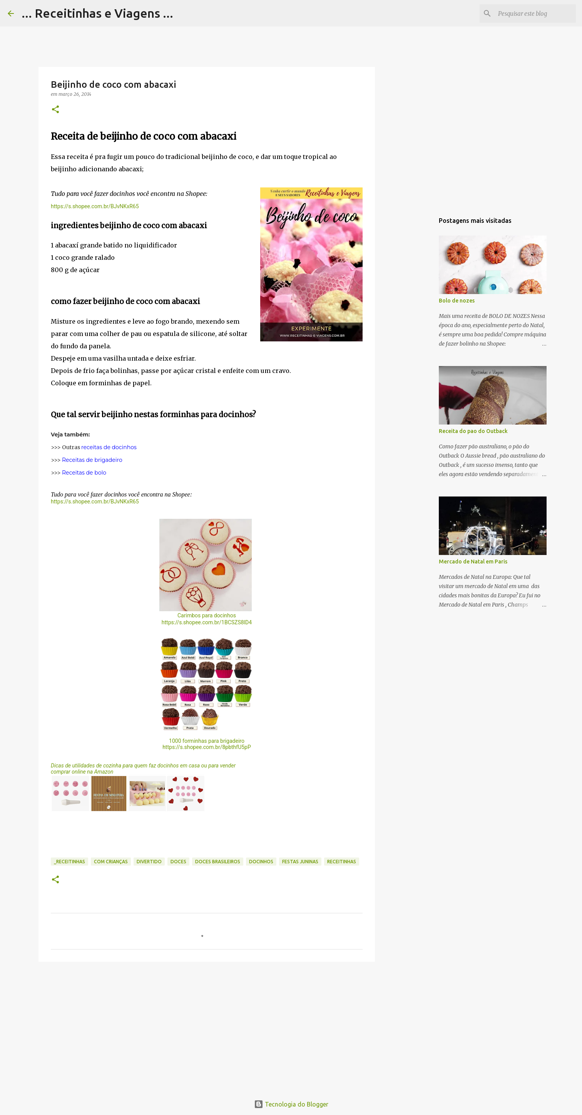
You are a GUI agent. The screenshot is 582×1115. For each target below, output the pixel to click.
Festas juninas (300, 861)
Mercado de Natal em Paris (473, 561)
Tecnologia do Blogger (291, 1104)
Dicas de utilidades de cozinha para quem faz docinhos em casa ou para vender (143, 765)
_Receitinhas (69, 861)
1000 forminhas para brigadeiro (206, 741)
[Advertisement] (206, 1027)
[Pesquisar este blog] (535, 13)
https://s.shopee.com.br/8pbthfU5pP (206, 747)
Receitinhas (341, 861)
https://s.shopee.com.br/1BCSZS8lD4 (207, 622)
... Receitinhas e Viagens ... (97, 13)
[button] (55, 110)
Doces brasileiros (217, 861)
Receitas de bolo (84, 472)
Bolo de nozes (457, 301)
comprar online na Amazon (82, 772)
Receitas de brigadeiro (92, 459)
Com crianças (111, 861)
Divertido (149, 861)
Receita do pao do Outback (473, 431)
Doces (178, 861)
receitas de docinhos (109, 447)
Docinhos (261, 861)
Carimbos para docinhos (206, 615)
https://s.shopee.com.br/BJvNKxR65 (95, 206)
